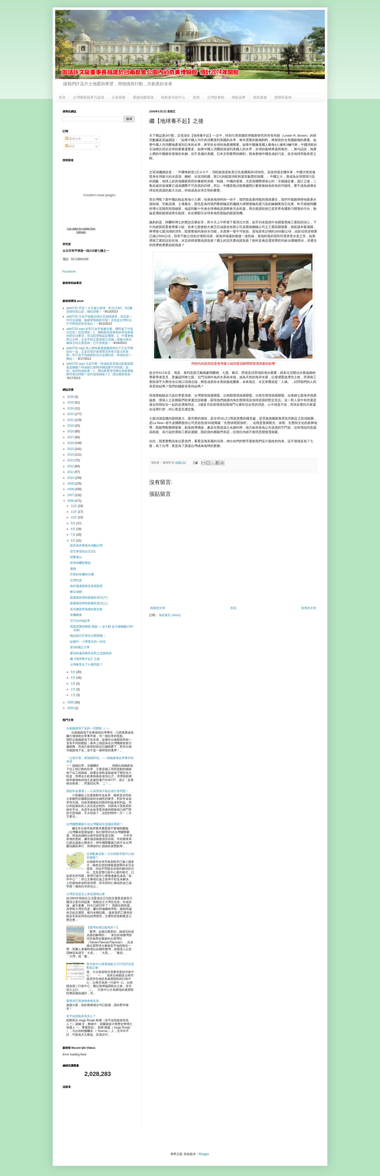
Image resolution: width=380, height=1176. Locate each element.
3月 (73, 683)
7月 (73, 534)
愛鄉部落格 (283, 97)
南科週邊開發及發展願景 (86, 586)
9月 (73, 523)
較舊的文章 (308, 608)
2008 (71, 489)
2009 (71, 483)
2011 (71, 472)
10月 (74, 517)
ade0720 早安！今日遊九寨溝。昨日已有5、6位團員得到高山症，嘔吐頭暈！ (99, 309)
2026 (71, 397)
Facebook (69, 271)
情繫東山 (76, 557)
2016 (71, 443)
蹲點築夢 (239, 97)
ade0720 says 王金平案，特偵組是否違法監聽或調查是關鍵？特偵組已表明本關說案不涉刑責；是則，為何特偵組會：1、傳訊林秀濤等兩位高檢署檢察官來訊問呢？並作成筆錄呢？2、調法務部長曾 (99, 369)
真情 (196, 97)
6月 (73, 540)
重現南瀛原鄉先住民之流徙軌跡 (91, 653)
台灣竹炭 (76, 580)
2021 (71, 420)
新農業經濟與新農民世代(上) (89, 603)
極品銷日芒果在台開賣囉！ (88, 635)
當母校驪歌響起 (80, 563)
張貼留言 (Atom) (169, 615)
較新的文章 (157, 608)
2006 (71, 501)
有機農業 (76, 615)
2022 (71, 414)
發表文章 (73, 139)
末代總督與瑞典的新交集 (86, 609)
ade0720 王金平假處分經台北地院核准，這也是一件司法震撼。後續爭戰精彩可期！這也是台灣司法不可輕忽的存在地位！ (99, 320)
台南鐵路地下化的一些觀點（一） (88, 728)
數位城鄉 (76, 591)
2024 (71, 408)
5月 (73, 672)
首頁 (62, 97)
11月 (74, 511)
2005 (71, 702)
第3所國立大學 (80, 647)
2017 (71, 437)
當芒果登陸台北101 (83, 551)
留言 (70, 146)
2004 (71, 708)
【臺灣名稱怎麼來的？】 (103, 927)
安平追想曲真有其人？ (81, 1016)
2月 (73, 689)
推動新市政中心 (173, 97)
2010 (71, 478)
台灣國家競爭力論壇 (88, 97)
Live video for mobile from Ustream (81, 230)
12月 (74, 506)
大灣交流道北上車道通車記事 (85, 894)
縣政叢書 (260, 97)
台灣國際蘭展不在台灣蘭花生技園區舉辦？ (94, 824)
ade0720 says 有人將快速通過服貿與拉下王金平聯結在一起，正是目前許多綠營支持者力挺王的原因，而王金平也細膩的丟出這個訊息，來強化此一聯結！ (99, 353)
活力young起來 (80, 620)
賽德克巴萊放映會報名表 (82, 1001)
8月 (73, 529)
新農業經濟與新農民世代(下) (89, 597)
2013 (71, 460)
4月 (73, 677)
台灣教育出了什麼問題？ (86, 664)
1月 (73, 695)
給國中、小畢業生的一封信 (88, 641)
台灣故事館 (215, 97)
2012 (71, 466)
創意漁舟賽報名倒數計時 (86, 545)
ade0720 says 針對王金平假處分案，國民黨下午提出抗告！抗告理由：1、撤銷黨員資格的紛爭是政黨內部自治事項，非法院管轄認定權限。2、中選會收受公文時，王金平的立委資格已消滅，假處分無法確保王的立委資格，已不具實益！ (99, 336)
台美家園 (118, 97)
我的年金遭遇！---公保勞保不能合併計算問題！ (97, 791)
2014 (71, 454)
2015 (71, 449)
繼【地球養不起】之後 (85, 659)
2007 (71, 495)
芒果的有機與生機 (82, 574)
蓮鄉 (73, 568)
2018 (71, 431)
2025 (71, 402)
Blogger (204, 1154)
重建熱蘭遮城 (143, 97)
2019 (71, 425)
